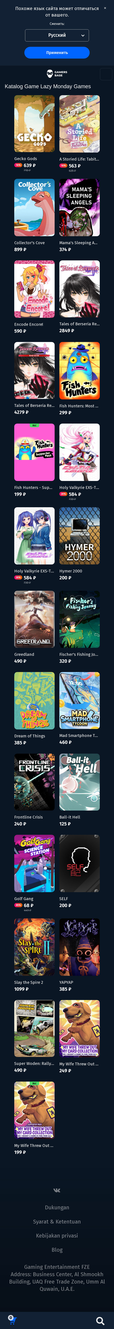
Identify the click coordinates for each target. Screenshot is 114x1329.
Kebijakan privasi (57, 1236)
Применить (57, 52)
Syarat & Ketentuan (57, 1221)
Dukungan (57, 1207)
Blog (57, 1250)
